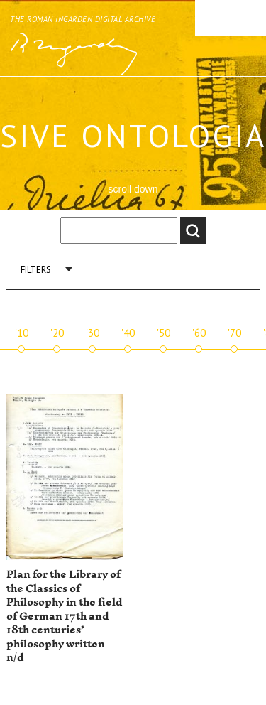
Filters (36, 270)
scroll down (132, 189)
